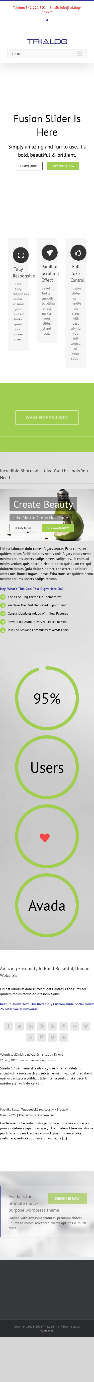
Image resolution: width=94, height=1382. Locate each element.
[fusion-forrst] (30, 1037)
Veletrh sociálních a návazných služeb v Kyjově (31, 1054)
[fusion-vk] (63, 1037)
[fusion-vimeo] (85, 1026)
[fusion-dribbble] (41, 1026)
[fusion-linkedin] (30, 1026)
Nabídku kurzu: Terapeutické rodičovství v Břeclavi (34, 1109)
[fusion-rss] (52, 1026)
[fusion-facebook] (8, 1026)
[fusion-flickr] (74, 1026)
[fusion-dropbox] (52, 1037)
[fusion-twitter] (19, 1026)
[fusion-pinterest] (63, 1026)
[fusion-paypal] (41, 1037)
